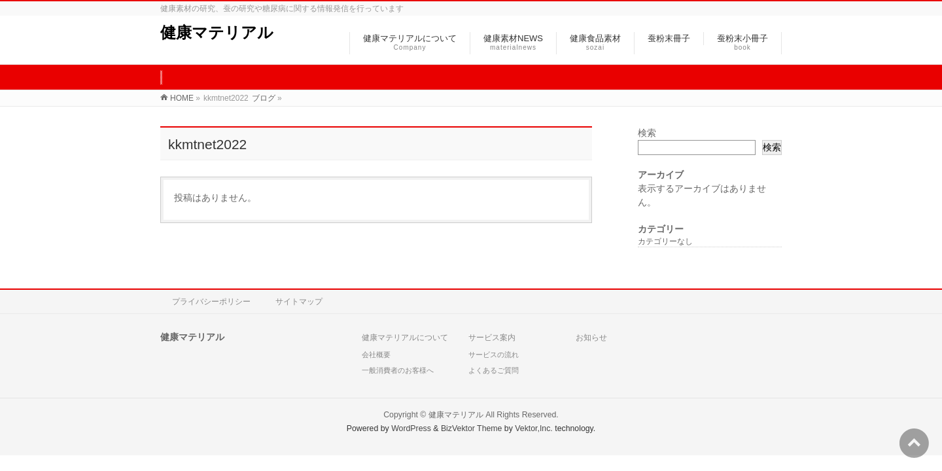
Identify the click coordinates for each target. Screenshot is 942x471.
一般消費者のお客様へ (398, 370)
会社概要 (376, 354)
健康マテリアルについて (405, 337)
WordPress (411, 428)
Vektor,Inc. (534, 428)
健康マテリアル (216, 32)
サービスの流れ (493, 354)
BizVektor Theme (471, 428)
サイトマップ (299, 301)
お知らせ (591, 337)
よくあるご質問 (493, 370)
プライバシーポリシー (211, 301)
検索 (647, 133)
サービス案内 (491, 337)
